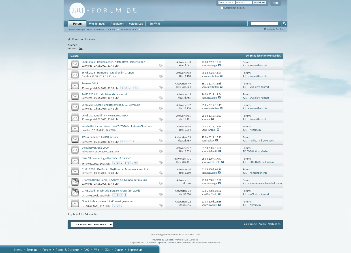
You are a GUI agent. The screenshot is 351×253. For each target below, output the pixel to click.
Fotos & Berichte (67, 250)
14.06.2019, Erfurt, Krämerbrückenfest (104, 94)
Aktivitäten (117, 23)
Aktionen (111, 29)
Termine (32, 250)
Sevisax (210, 140)
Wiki (97, 250)
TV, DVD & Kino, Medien (256, 151)
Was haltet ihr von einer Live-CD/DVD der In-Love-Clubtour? (117, 126)
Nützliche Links (129, 29)
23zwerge (87, 65)
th (83, 163)
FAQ (86, 250)
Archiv (262, 224)
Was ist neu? (97, 23)
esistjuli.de (136, 23)
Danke (119, 250)
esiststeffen (212, 76)
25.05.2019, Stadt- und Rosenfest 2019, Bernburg (111, 104)
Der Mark (211, 194)
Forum (77, 23)
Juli (208, 119)
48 (135, 162)
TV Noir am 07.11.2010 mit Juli (100, 137)
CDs (107, 250)
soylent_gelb (213, 162)
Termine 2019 (90, 83)
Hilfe (275, 2)
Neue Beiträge (77, 29)
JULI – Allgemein (252, 129)
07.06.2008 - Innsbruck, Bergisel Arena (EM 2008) (111, 190)
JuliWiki (155, 23)
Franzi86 (211, 129)
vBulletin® (170, 239)
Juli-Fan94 (87, 151)
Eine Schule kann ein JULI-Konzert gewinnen (107, 201)
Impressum (135, 250)
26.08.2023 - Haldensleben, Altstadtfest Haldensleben (113, 61)
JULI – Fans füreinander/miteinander (263, 183)
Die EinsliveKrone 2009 (95, 147)
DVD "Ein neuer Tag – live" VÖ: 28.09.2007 (106, 158)
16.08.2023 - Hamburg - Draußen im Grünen (108, 72)
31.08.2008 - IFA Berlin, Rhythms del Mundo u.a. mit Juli (115, 169)
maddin (86, 130)
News (18, 250)
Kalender (99, 29)
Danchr (86, 76)
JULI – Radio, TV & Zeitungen (258, 140)
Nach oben (274, 224)
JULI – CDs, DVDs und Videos (258, 162)
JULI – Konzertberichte (255, 65)
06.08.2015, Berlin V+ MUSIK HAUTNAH (105, 115)
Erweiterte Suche (273, 29)
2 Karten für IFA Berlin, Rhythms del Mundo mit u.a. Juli (114, 179)
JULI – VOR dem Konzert (256, 87)
